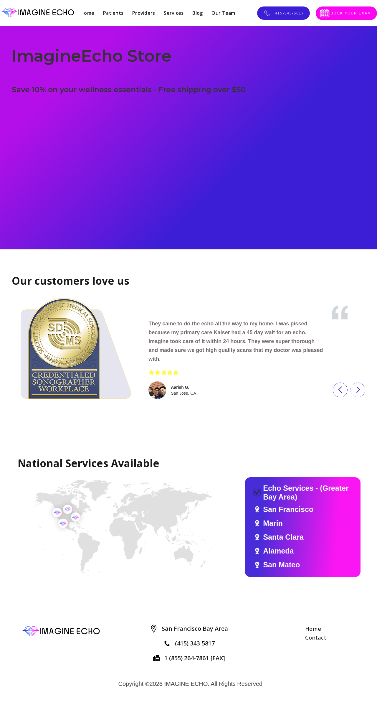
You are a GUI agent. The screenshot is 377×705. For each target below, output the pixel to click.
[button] (340, 390)
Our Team (223, 13)
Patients (113, 13)
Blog (197, 13)
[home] (38, 13)
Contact (315, 637)
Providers (143, 13)
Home (87, 13)
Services (173, 13)
